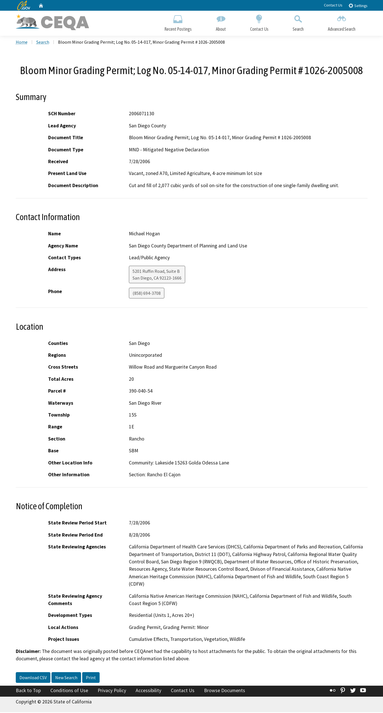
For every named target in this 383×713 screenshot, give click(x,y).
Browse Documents (224, 691)
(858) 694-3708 (147, 294)
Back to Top (28, 691)
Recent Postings (178, 22)
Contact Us (333, 5)
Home (22, 42)
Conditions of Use (69, 691)
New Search (66, 678)
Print (91, 678)
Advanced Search (341, 22)
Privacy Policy (112, 691)
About (221, 22)
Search (298, 22)
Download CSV (33, 678)
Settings (357, 5)
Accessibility (148, 691)
